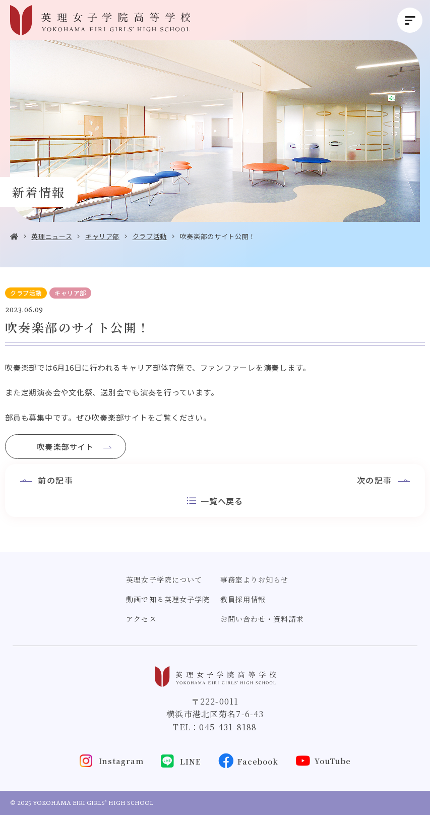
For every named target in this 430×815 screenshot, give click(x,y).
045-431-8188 (228, 727)
